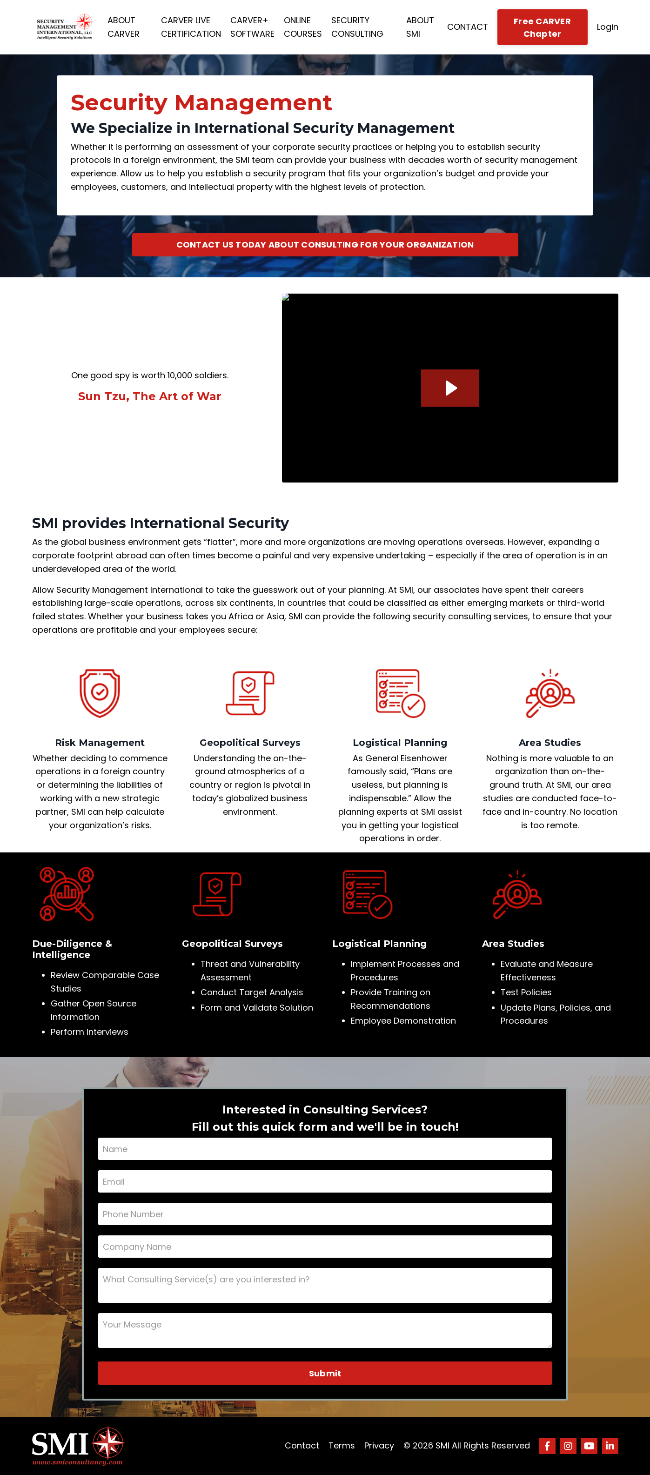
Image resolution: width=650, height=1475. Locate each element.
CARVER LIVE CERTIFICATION (191, 27)
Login (607, 27)
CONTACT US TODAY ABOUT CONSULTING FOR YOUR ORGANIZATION (325, 244)
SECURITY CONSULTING (357, 27)
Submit (325, 1373)
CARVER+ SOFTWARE (252, 27)
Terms (341, 1445)
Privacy (379, 1445)
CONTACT (467, 27)
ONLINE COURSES (303, 27)
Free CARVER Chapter (542, 27)
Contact (302, 1445)
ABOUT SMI (420, 27)
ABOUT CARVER (123, 27)
